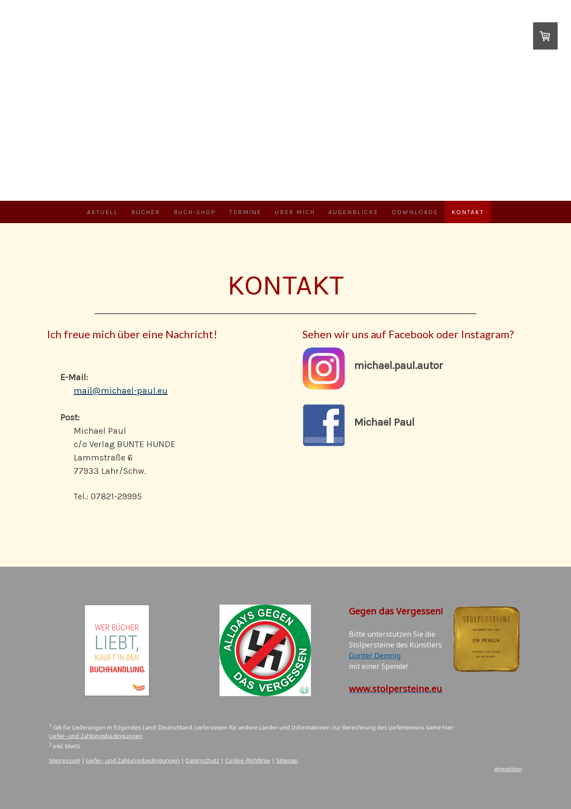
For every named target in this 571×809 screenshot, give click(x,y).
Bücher (145, 212)
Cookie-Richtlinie (247, 760)
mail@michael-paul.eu (121, 391)
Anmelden (508, 769)
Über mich (295, 212)
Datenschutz (202, 760)
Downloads (415, 212)
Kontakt (467, 212)
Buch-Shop (195, 212)
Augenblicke (353, 212)
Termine (245, 212)
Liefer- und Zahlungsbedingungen (96, 736)
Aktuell (102, 212)
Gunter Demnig (375, 655)
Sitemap (287, 760)
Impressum (64, 760)
